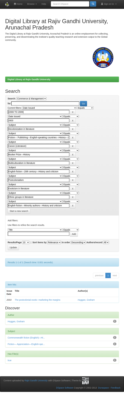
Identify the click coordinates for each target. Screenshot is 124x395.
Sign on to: (109, 4)
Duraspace (103, 387)
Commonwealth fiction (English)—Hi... (26, 337)
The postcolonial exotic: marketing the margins (37, 300)
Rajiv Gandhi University (36, 380)
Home (18, 4)
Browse (32, 4)
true (10, 360)
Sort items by (40, 242)
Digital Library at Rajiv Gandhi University (29, 79)
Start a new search (19, 211)
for (9, 103)
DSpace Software (64, 387)
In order (66, 242)
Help (44, 4)
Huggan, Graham (86, 300)
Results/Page (15, 242)
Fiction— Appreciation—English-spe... (26, 344)
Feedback (115, 387)
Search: (12, 98)
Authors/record (94, 242)
